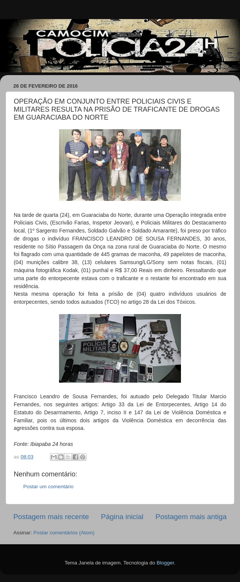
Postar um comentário (48, 486)
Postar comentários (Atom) (64, 533)
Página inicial (122, 517)
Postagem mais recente (51, 517)
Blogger (165, 563)
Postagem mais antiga (191, 517)
